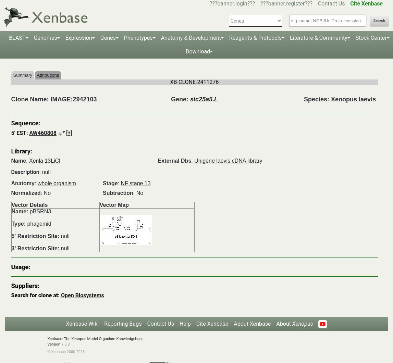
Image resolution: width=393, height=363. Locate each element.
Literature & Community (318, 38)
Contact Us (331, 3)
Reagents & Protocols (255, 38)
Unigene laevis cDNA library (228, 161)
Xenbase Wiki (82, 324)
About (294, 324)
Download (198, 51)
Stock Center (371, 38)
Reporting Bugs (123, 324)
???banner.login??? (232, 3)
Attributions (48, 75)
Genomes (45, 38)
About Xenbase (252, 324)
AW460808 (42, 133)
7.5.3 (65, 344)
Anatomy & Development (191, 38)
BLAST (17, 38)
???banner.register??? (286, 3)
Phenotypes (138, 38)
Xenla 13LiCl (44, 161)
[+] (69, 133)
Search (379, 20)
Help (185, 324)
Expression (78, 38)
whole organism (57, 183)
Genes (108, 38)
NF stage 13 (135, 183)
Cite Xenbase (212, 324)
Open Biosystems (82, 295)
